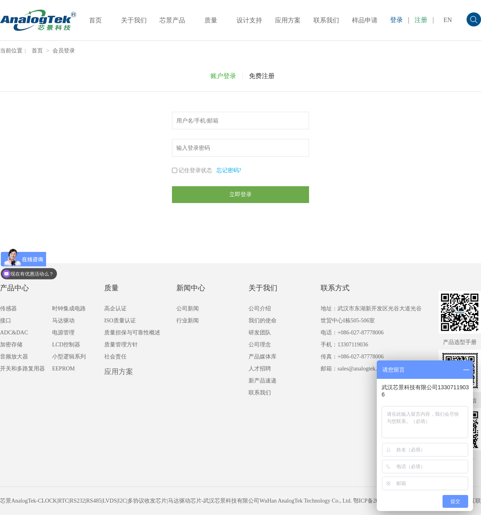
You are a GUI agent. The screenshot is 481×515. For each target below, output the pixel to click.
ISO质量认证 (120, 321)
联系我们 (326, 20)
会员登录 (64, 51)
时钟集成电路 (69, 309)
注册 (420, 19)
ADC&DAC (14, 333)
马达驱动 (63, 321)
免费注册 (262, 75)
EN (447, 19)
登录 (396, 19)
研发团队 (260, 333)
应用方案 (288, 20)
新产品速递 (263, 381)
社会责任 (115, 357)
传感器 (8, 309)
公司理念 (260, 345)
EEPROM (63, 369)
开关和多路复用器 (22, 369)
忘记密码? (228, 170)
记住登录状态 (195, 170)
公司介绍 (260, 309)
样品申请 (365, 20)
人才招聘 (260, 369)
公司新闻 (187, 309)
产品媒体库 (263, 357)
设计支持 (249, 20)
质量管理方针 (121, 345)
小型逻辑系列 (69, 357)
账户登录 (223, 75)
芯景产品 (172, 20)
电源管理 (63, 333)
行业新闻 (187, 321)
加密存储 (11, 345)
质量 (210, 20)
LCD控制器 (66, 345)
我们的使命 (263, 321)
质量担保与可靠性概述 (132, 333)
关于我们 (134, 20)
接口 (5, 321)
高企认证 (115, 309)
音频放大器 (14, 357)
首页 (95, 20)
